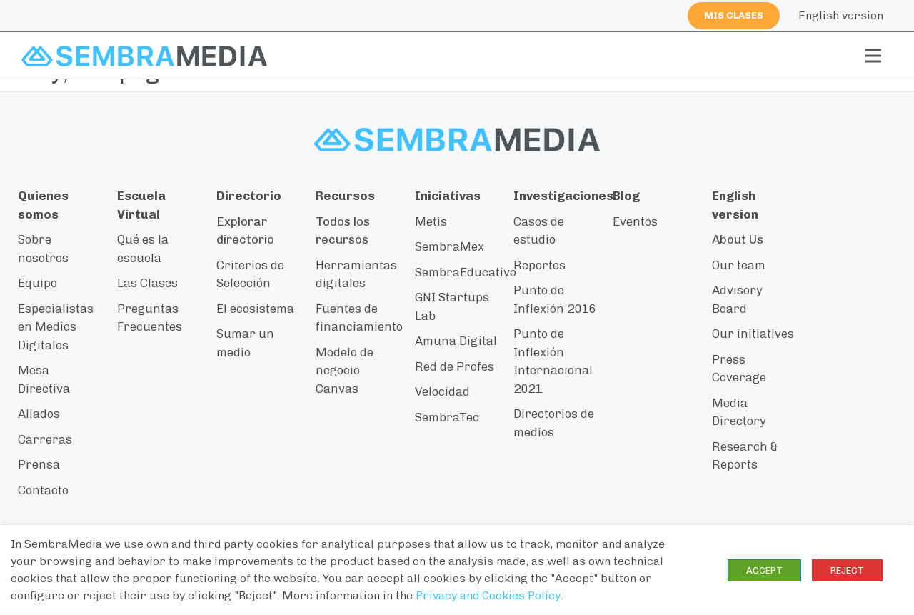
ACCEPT (764, 570)
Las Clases (147, 283)
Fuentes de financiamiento (359, 317)
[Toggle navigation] (873, 55)
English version (840, 15)
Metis (431, 221)
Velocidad (442, 391)
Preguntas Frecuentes (149, 317)
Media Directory (739, 412)
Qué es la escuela (143, 248)
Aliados (39, 413)
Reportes (539, 265)
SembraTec (447, 417)
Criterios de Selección (250, 274)
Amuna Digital (456, 341)
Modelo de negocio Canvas (344, 370)
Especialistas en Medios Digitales (56, 326)
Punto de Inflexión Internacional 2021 (553, 361)
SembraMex (449, 246)
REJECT (847, 570)
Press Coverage (739, 368)
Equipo (37, 283)
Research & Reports (745, 455)
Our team (738, 265)
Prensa (39, 464)
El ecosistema (255, 308)
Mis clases (733, 15)
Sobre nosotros (43, 248)
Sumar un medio (245, 342)
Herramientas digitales (356, 274)
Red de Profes (454, 366)
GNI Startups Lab (452, 306)
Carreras (45, 439)
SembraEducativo (465, 272)
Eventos (635, 221)
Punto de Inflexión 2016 (554, 299)
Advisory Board (737, 299)
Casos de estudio (538, 230)
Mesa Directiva (44, 379)
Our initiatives (753, 333)
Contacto (43, 490)
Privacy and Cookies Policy (488, 595)
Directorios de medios (553, 422)
